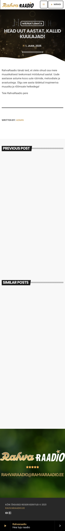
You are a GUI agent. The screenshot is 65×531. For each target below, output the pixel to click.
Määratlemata (32, 23)
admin (20, 120)
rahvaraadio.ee (15, 508)
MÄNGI (55, 4)
